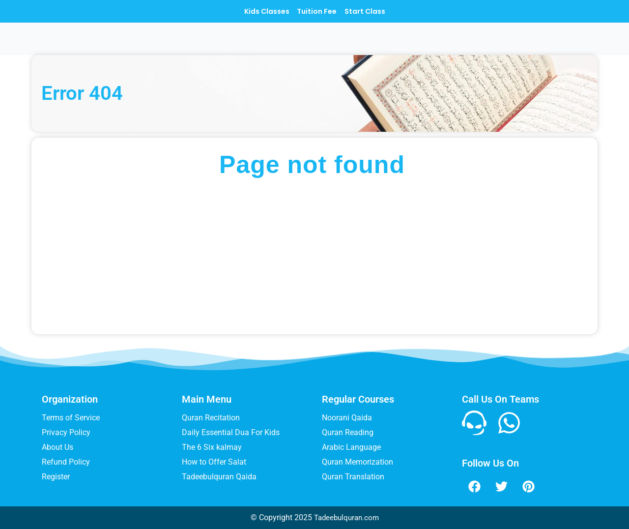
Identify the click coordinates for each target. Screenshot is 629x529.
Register (56, 476)
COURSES (322, 46)
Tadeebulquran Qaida (219, 476)
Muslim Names (456, 46)
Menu (270, 46)
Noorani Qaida (347, 417)
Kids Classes (254, 11)
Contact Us (564, 46)
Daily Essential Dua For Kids (231, 432)
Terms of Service (71, 417)
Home (231, 46)
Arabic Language (351, 447)
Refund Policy (66, 462)
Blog (515, 46)
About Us (57, 447)
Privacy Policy (66, 432)
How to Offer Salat (214, 462)
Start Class (376, 11)
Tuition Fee (317, 11)
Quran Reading (347, 432)
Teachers (384, 46)
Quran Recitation (211, 417)
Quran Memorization (357, 462)
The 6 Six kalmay (212, 447)
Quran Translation (353, 476)
